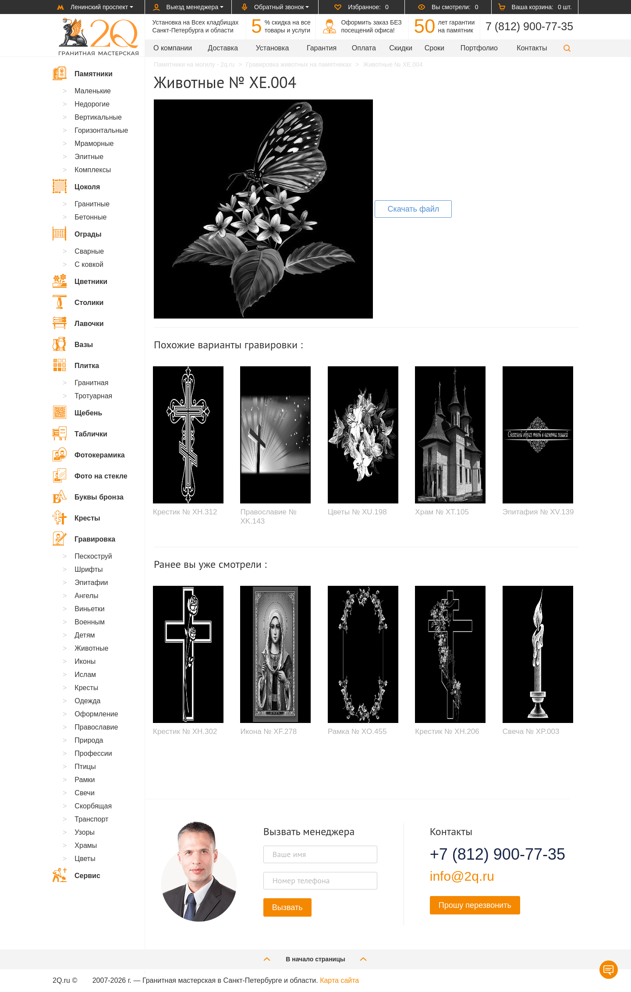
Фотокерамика (89, 454)
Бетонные (90, 217)
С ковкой (88, 264)
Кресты (76, 517)
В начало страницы (315, 959)
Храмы (85, 845)
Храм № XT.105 (442, 512)
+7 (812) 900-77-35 (487, 854)
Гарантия (322, 48)
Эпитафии (91, 582)
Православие (96, 727)
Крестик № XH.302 (185, 731)
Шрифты (88, 569)
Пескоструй (93, 556)
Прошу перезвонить (475, 905)
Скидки (400, 48)
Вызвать (287, 907)
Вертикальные (98, 117)
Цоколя (76, 186)
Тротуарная (93, 396)
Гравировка (84, 538)
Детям (84, 635)
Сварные (89, 251)
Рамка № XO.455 (357, 731)
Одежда (87, 701)
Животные (91, 648)
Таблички (80, 433)
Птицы (85, 766)
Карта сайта (339, 980)
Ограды (77, 234)
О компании (172, 48)
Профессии (93, 753)
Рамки (84, 779)
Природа (88, 740)
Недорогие (92, 104)
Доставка (223, 48)
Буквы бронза (88, 496)
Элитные (88, 156)
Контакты (532, 48)
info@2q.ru (462, 876)
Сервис (76, 875)
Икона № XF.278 (268, 731)
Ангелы (86, 595)
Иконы (85, 661)
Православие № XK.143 (268, 516)
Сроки (434, 48)
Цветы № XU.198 (357, 512)
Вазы (73, 344)
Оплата (364, 48)
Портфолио (479, 48)
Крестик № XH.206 (447, 731)
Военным (89, 622)
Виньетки (89, 609)
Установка (272, 48)
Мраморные (93, 143)
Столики (78, 302)
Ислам (85, 674)
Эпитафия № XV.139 (538, 512)
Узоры (84, 832)
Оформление (96, 714)
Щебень (77, 412)
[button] (567, 48)
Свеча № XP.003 (531, 731)
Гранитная (91, 382)
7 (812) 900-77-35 (529, 26)
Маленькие (92, 91)
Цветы (84, 858)
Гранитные (92, 204)
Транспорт (91, 819)
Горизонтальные (101, 130)
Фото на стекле (90, 475)
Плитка (76, 365)
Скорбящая (93, 806)
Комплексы (92, 170)
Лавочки (78, 323)
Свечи (84, 793)
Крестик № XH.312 (185, 512)
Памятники (83, 73)
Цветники (80, 281)
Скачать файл (413, 209)
